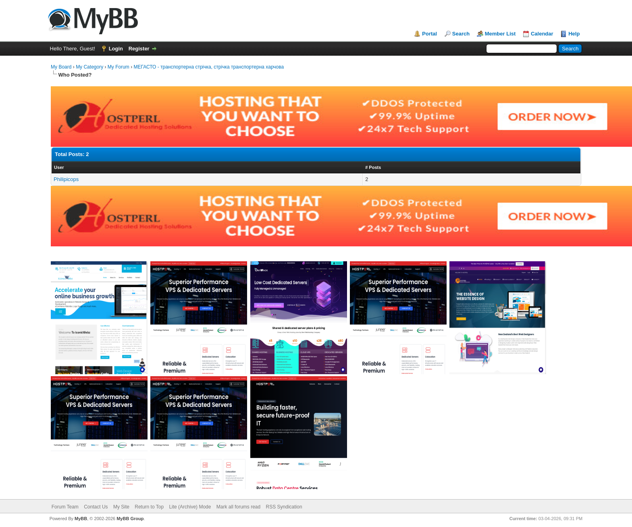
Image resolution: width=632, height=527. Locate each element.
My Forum (118, 67)
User (59, 167)
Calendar (542, 34)
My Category (89, 67)
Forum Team (65, 507)
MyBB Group (129, 518)
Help (574, 34)
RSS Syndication (284, 507)
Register (139, 49)
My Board (61, 67)
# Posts (373, 167)
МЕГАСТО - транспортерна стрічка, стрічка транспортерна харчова (209, 67)
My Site (121, 507)
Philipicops (66, 179)
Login (116, 49)
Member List (500, 34)
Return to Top (149, 507)
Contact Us (96, 507)
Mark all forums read (238, 507)
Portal (429, 34)
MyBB (81, 518)
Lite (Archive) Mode (190, 507)
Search (461, 34)
